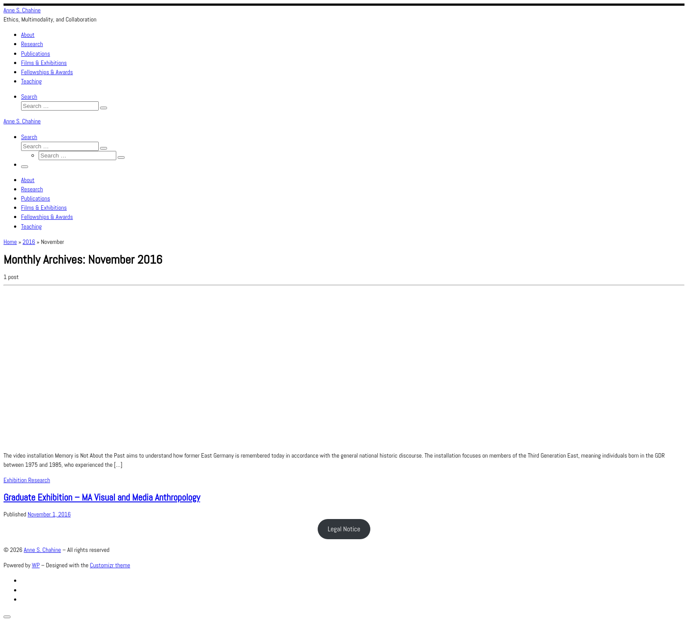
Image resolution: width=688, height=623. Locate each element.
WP (36, 565)
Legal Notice (344, 528)
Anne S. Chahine (42, 550)
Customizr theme (110, 565)
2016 (29, 242)
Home (10, 242)
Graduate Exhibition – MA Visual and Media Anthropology (102, 497)
